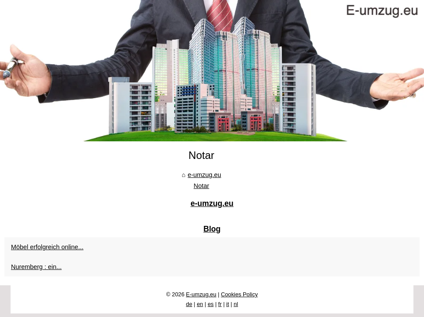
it (227, 304)
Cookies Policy (239, 294)
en (200, 304)
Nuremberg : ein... (36, 266)
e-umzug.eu (204, 174)
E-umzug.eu (201, 294)
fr (220, 304)
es (211, 304)
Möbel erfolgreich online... (47, 247)
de (189, 304)
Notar (201, 185)
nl (236, 304)
